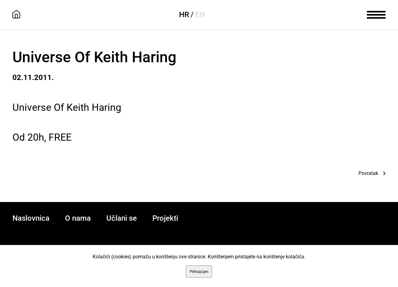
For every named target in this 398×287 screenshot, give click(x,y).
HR (184, 14)
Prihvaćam (199, 271)
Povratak (368, 173)
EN (200, 14)
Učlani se (121, 218)
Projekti (165, 218)
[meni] (376, 14)
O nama (78, 218)
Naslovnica (30, 218)
